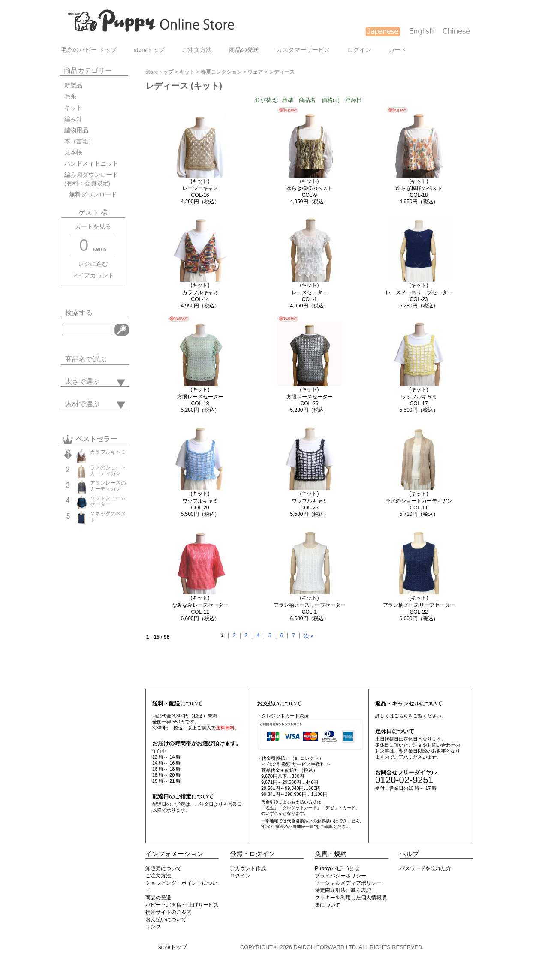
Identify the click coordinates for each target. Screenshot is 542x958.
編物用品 (76, 130)
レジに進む (93, 264)
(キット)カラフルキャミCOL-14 (200, 292)
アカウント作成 (248, 868)
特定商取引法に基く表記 (343, 890)
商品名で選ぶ (85, 359)
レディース (282, 72)
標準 (287, 100)
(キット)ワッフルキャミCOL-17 (419, 396)
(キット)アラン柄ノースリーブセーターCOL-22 (419, 605)
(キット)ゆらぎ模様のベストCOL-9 (309, 188)
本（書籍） (79, 141)
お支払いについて (166, 919)
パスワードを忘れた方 (425, 868)
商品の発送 (244, 50)
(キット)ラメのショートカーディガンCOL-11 (418, 501)
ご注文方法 (197, 50)
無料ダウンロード (90, 194)
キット (73, 108)
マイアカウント (93, 275)
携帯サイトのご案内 (168, 912)
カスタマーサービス (303, 50)
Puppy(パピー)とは (337, 868)
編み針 (73, 119)
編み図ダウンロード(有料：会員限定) (91, 179)
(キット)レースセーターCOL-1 (310, 292)
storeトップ (149, 50)
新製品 (73, 85)
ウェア (255, 72)
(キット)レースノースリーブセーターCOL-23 (418, 292)
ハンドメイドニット (91, 163)
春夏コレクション (221, 72)
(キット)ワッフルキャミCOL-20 (200, 501)
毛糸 (70, 96)
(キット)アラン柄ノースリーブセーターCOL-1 (310, 605)
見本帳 (73, 152)
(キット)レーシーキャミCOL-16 (200, 188)
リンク (153, 927)
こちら (401, 715)
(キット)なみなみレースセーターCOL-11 (200, 605)
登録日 (353, 100)
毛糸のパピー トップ (89, 50)
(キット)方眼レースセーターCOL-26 (309, 396)
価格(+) (331, 100)
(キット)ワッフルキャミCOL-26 (310, 501)
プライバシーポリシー (340, 876)
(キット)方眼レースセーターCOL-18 (200, 396)
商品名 (307, 100)
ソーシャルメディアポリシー (348, 883)
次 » (308, 636)
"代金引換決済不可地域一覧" (288, 826)
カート (397, 50)
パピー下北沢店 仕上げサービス (182, 905)
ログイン (359, 50)
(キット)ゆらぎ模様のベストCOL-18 (419, 188)
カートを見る (93, 226)
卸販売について (163, 868)
